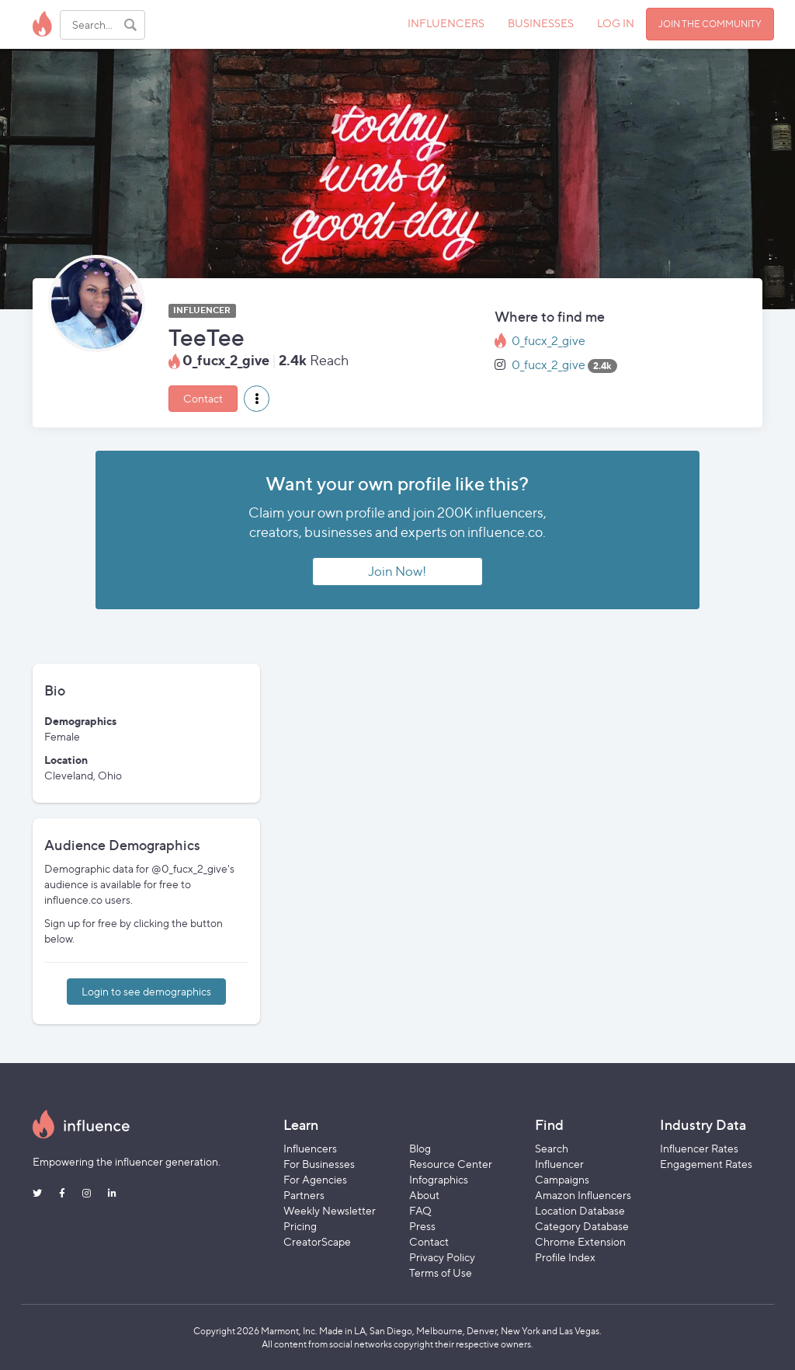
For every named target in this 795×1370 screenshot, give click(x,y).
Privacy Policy (442, 1257)
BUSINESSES (541, 23)
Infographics (438, 1179)
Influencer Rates (699, 1148)
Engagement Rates (706, 1163)
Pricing (300, 1225)
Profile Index (565, 1257)
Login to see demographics (146, 991)
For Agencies (315, 1179)
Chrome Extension (580, 1241)
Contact (203, 398)
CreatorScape (317, 1241)
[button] (256, 398)
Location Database (580, 1210)
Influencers (310, 1148)
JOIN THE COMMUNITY (710, 24)
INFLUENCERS (446, 23)
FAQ (420, 1210)
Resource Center (450, 1163)
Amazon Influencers (583, 1194)
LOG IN (615, 23)
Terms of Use (440, 1272)
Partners (304, 1194)
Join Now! (397, 571)
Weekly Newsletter (329, 1210)
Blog (420, 1148)
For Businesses (319, 1163)
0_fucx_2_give (548, 340)
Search (551, 1148)
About (424, 1194)
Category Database (582, 1225)
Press (422, 1225)
